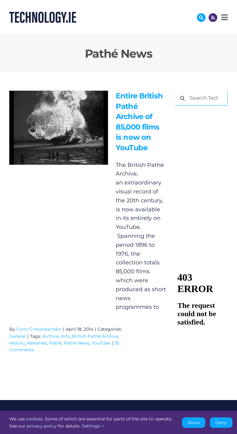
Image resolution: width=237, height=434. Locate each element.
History (17, 343)
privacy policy (42, 426)
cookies (34, 419)
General (17, 336)
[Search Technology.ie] (201, 98)
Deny (221, 422)
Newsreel (37, 343)
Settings (93, 426)
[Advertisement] (206, 142)
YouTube (101, 343)
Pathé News (76, 343)
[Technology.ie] (42, 14)
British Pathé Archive (95, 336)
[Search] (182, 98)
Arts (65, 336)
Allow (194, 422)
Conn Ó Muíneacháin (38, 329)
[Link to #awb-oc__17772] (201, 17)
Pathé (55, 343)
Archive (50, 336)
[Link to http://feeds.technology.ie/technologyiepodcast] (213, 17)
